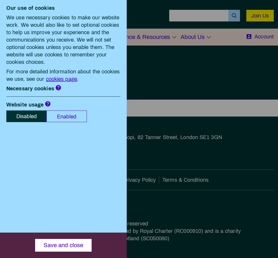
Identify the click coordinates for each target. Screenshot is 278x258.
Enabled (66, 116)
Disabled (26, 116)
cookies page (61, 79)
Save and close (63, 245)
